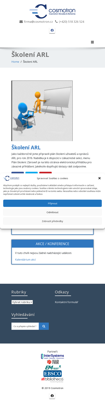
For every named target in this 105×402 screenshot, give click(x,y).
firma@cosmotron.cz (38, 22)
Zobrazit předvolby (52, 221)
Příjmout (52, 203)
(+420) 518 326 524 (71, 22)
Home (15, 61)
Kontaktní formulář (66, 302)
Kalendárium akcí (25, 259)
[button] (100, 178)
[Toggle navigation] (92, 42)
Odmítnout (52, 212)
